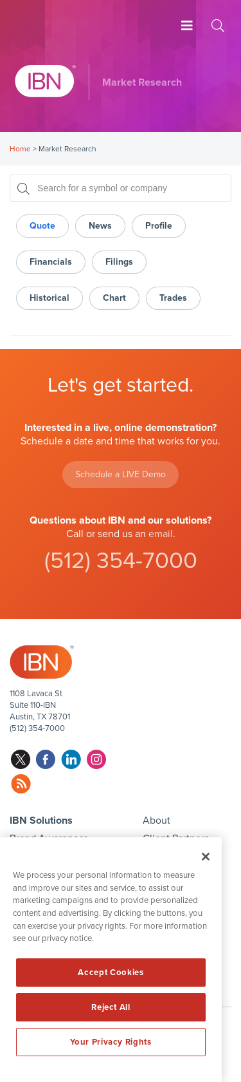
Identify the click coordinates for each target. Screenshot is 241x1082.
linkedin (71, 760)
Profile (158, 225)
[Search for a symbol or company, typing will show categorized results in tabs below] (120, 188)
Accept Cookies (110, 972)
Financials (51, 261)
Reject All (110, 1007)
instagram (96, 760)
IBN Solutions (41, 820)
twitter (21, 760)
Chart (114, 297)
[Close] (206, 856)
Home (20, 148)
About (156, 820)
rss (21, 784)
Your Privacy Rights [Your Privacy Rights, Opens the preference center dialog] (110, 1042)
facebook (46, 760)
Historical (49, 297)
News (100, 225)
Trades (173, 297)
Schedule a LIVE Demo (120, 474)
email (160, 533)
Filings (119, 261)
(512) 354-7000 (120, 560)
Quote (42, 225)
